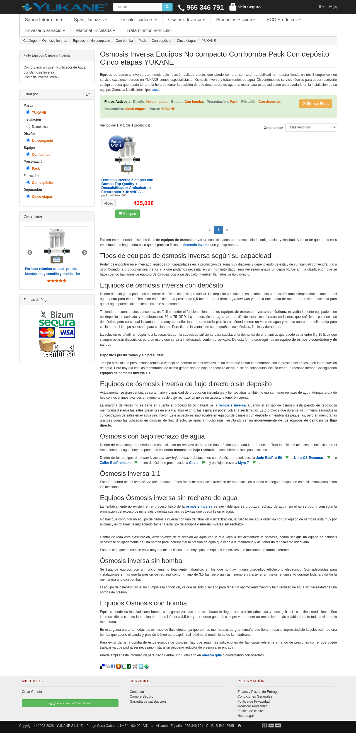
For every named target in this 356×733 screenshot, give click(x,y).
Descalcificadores (137, 19)
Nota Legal (246, 716)
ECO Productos (284, 19)
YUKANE (36, 112)
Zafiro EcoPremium (115, 463)
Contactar (137, 692)
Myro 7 (243, 463)
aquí (155, 90)
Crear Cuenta (32, 692)
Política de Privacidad (254, 701)
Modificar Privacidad (253, 706)
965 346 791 (201, 7)
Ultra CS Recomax (309, 458)
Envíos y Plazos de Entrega (258, 692)
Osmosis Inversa (186, 19)
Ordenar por (273, 128)
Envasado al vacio (45, 30)
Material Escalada (95, 30)
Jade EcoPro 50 (269, 458)
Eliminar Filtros (316, 104)
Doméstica (37, 127)
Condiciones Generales (255, 696)
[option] (57, 255)
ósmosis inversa (196, 245)
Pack (33, 168)
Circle (193, 463)
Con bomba (38, 154)
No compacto (39, 140)
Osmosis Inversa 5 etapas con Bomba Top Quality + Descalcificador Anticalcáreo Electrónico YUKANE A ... (127, 186)
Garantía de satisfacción (148, 701)
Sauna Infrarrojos (44, 19)
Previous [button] (30, 252)
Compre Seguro (141, 696)
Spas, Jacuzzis (90, 19)
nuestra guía (212, 655)
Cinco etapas (39, 196)
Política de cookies (251, 711)
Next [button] (84, 252)
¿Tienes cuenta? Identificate (70, 703)
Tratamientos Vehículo (149, 30)
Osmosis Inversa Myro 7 (42, 77)
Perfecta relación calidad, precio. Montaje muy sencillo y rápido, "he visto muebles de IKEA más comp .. (53, 273)
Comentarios (33, 216)
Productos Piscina (235, 19)
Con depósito (40, 183)
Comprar (127, 214)
